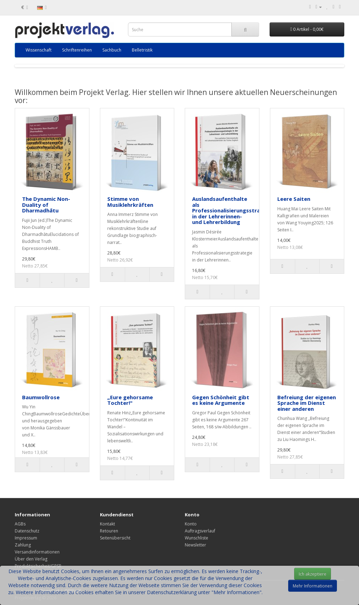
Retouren (109, 531)
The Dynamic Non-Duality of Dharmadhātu (46, 204)
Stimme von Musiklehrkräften (130, 201)
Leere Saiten (293, 198)
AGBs (20, 524)
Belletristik (142, 50)
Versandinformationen (37, 552)
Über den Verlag (31, 559)
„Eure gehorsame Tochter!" (130, 400)
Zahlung (23, 545)
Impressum (26, 538)
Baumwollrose (41, 397)
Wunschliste (196, 538)
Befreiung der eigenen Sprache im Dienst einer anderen (306, 403)
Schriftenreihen (77, 50)
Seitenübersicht (115, 538)
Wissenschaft (39, 50)
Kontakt (107, 524)
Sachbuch (111, 50)
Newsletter (195, 545)
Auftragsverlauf (200, 531)
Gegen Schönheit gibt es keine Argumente (220, 400)
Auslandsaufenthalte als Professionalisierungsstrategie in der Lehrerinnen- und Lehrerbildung (233, 210)
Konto (191, 524)
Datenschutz (27, 531)
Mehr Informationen (312, 586)
